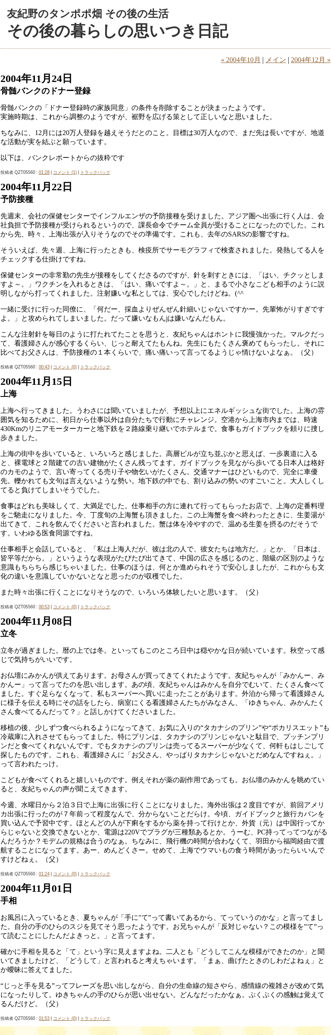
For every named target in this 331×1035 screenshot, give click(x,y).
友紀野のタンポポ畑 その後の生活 (88, 13)
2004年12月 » (311, 59)
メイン (275, 59)
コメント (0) (65, 367)
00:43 (44, 367)
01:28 (44, 172)
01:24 (44, 873)
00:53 (44, 606)
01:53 (44, 1018)
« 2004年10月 (241, 59)
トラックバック (95, 172)
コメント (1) (65, 172)
